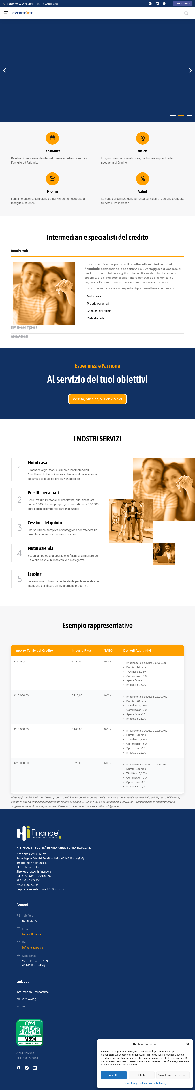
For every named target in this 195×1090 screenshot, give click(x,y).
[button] (188, 1044)
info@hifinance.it (51, 3)
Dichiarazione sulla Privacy (152, 1083)
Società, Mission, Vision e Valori (97, 386)
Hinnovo (15, 1084)
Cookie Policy (130, 1083)
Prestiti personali (98, 308)
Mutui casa (94, 301)
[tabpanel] (97, 298)
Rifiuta (141, 1075)
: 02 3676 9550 (20, 3)
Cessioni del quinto (99, 315)
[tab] (38, 252)
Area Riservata (182, 3)
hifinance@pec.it (32, 934)
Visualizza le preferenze (173, 1075)
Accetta (113, 1075)
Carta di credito (96, 322)
